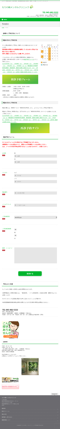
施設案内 (4, 408)
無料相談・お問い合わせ (7, 417)
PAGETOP (54, 393)
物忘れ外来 (4, 414)
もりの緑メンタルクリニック (28, 425)
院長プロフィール (5, 411)
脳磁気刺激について (6, 419)
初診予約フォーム (29, 59)
